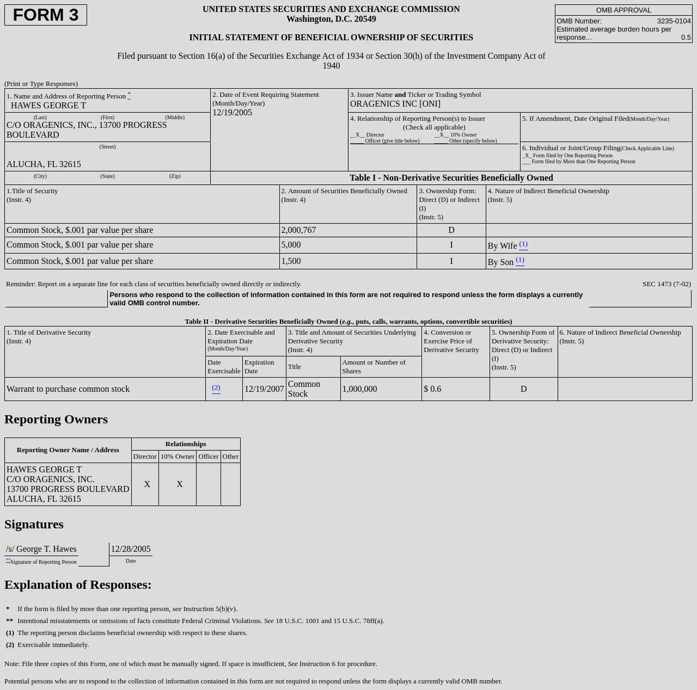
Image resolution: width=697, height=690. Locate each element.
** (8, 560)
